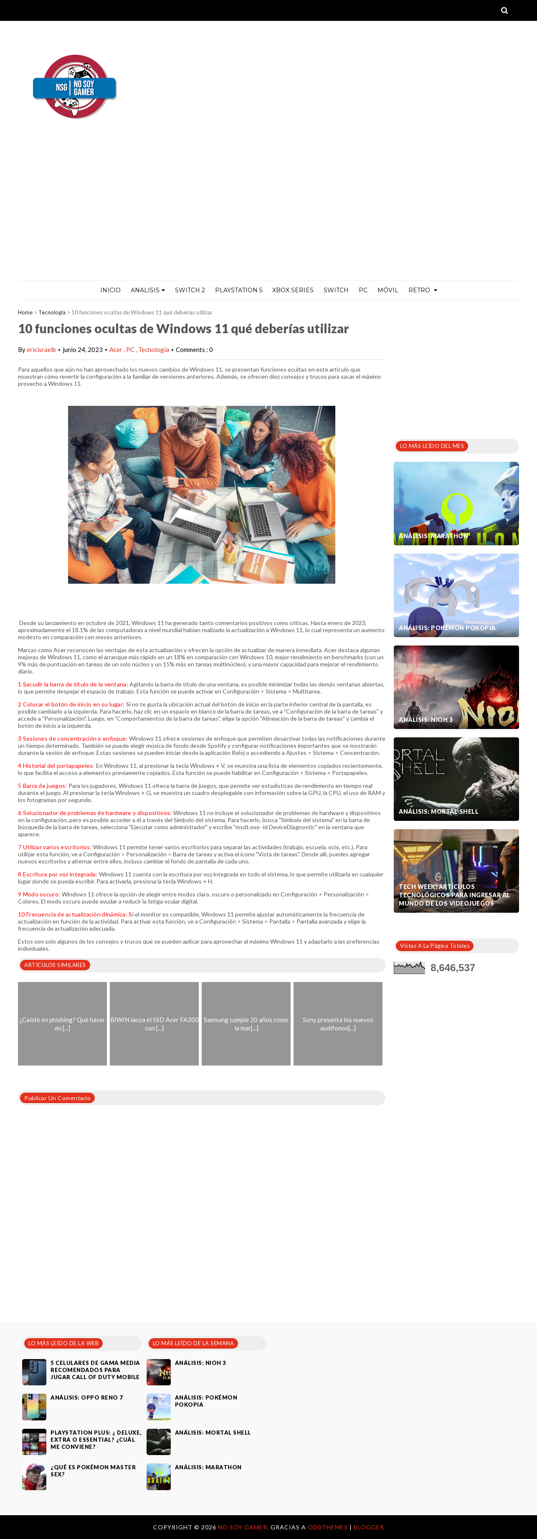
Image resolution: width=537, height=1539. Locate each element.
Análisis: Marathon (433, 535)
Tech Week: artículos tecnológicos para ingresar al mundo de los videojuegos (454, 895)
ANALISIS (148, 290)
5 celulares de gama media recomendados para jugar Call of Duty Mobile (95, 1369)
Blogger (369, 1527)
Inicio (110, 290)
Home (25, 312)
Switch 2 (190, 290)
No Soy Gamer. (244, 1527)
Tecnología (52, 312)
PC (363, 290)
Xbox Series (293, 290)
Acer (116, 349)
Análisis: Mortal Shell (439, 811)
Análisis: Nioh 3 (426, 719)
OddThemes (328, 1527)
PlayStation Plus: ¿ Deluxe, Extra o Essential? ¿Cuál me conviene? (96, 1439)
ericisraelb (41, 349)
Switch (336, 290)
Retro (422, 290)
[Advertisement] (268, 217)
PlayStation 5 (238, 290)
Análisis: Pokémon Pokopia (447, 627)
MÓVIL (387, 290)
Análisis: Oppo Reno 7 (87, 1397)
